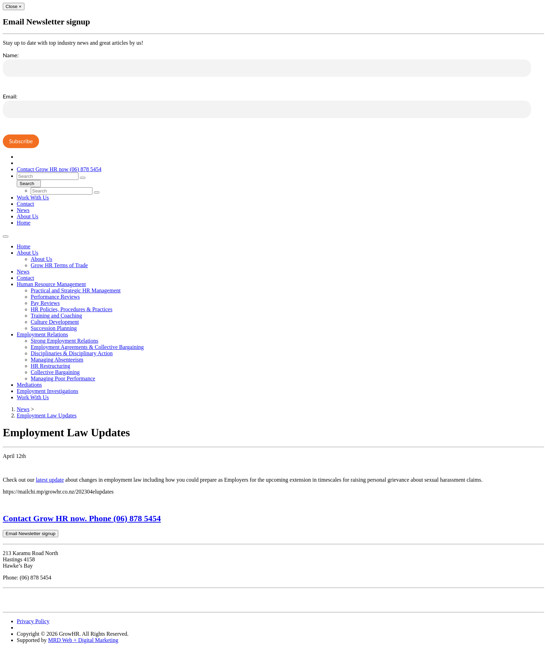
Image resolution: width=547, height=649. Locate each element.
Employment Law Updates (47, 415)
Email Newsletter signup (30, 533)
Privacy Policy (33, 621)
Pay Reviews (45, 303)
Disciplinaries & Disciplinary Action (72, 353)
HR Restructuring (50, 366)
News (23, 210)
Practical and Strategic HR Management (76, 290)
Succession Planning (54, 328)
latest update (50, 480)
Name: (11, 55)
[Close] (13, 6)
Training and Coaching (56, 316)
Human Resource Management (51, 284)
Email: (10, 96)
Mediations (29, 385)
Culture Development (55, 322)
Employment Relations (42, 334)
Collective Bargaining (55, 372)
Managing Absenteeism (57, 360)
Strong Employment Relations (64, 341)
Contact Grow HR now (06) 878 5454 (59, 169)
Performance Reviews (55, 297)
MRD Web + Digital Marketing (83, 640)
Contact (25, 204)
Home (23, 223)
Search (29, 183)
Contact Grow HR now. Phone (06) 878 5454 (82, 518)
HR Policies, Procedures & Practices (71, 309)
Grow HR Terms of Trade (59, 265)
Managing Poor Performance (63, 378)
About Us (27, 216)
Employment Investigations (47, 391)
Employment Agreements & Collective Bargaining (87, 347)
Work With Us (33, 197)
